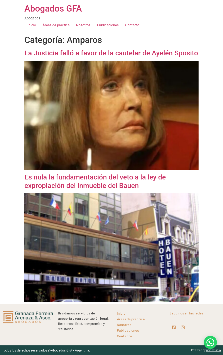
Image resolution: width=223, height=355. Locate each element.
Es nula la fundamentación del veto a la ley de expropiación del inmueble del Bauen (95, 181)
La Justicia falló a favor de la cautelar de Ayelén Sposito (111, 53)
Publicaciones (108, 25)
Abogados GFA (53, 8)
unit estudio (213, 350)
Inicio (32, 25)
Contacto (132, 25)
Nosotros (83, 25)
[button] (210, 342)
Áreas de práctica (55, 25)
